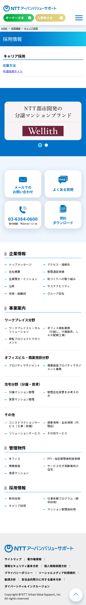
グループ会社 (55, 293)
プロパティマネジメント (24, 365)
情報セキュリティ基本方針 (21, 566)
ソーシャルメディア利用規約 (57, 572)
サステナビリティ (58, 286)
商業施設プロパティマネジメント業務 (64, 367)
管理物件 (17, 448)
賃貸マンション (19, 473)
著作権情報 (34, 559)
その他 (10, 414)
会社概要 (14, 272)
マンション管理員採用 (61, 509)
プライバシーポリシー (19, 572)
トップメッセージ (20, 264)
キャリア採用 (17, 506)
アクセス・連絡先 (58, 264)
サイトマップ (13, 559)
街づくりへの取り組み (61, 279)
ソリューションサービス (24, 433)
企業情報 (17, 253)
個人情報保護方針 (55, 566)
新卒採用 (14, 498)
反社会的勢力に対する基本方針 (41, 579)
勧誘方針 (10, 579)
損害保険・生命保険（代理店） (63, 424)
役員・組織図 (17, 293)
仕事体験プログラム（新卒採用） (63, 500)
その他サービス (57, 433)
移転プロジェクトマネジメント (24, 340)
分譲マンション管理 (21, 392)
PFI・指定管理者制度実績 (63, 459)
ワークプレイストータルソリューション (24, 329)
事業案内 (17, 308)
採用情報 (17, 487)
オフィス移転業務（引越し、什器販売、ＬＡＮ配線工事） (63, 331)
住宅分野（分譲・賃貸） (23, 384)
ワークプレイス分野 (20, 319)
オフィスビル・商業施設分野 (27, 357)
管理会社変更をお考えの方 (63, 394)
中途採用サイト (13, 71)
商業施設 (14, 466)
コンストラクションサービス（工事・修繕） (24, 424)
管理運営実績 (55, 272)
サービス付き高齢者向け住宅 (63, 467)
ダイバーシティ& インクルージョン (27, 586)
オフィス (14, 459)
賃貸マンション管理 (21, 399)
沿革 (12, 286)
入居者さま (44, 18)
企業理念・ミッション (23, 279)
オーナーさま (15, 18)
